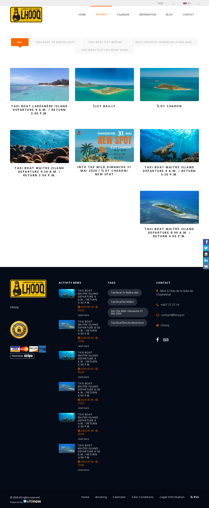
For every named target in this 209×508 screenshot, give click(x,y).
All (19, 42)
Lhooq (165, 325)
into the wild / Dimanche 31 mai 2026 (163, 42)
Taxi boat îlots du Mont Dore (104, 50)
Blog (169, 14)
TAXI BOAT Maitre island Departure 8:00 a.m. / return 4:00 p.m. (89, 327)
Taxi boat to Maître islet (55, 42)
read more (83, 315)
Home (82, 14)
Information (147, 14)
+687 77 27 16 (170, 305)
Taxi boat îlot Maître (105, 42)
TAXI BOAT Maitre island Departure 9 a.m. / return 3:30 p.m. (88, 296)
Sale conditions (143, 497)
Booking (101, 14)
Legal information (172, 497)
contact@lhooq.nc (173, 315)
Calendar (123, 14)
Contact (188, 14)
